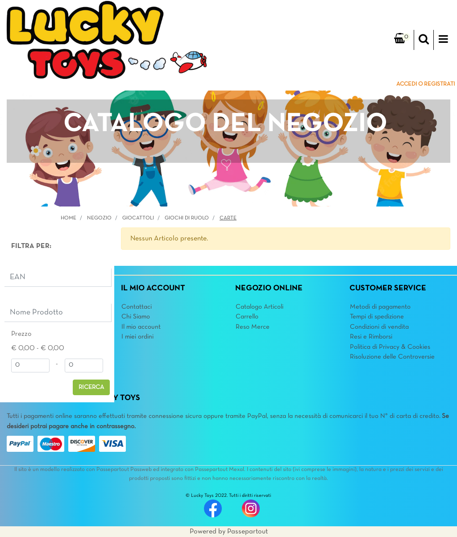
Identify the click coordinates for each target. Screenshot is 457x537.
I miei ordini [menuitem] (137, 337)
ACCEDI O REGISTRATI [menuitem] (425, 84)
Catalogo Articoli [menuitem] (259, 307)
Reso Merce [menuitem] (253, 327)
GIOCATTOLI (138, 218)
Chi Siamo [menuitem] (135, 317)
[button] (91, 387)
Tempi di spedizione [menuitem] (377, 317)
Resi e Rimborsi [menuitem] (371, 337)
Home (68, 218)
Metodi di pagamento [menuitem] (380, 307)
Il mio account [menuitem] (141, 327)
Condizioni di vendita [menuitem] (379, 327)
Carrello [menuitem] (247, 317)
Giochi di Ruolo (187, 218)
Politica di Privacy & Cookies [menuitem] (390, 347)
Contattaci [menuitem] (136, 307)
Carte (228, 218)
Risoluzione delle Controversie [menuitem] (392, 357)
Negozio (99, 218)
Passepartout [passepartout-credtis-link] (247, 532)
